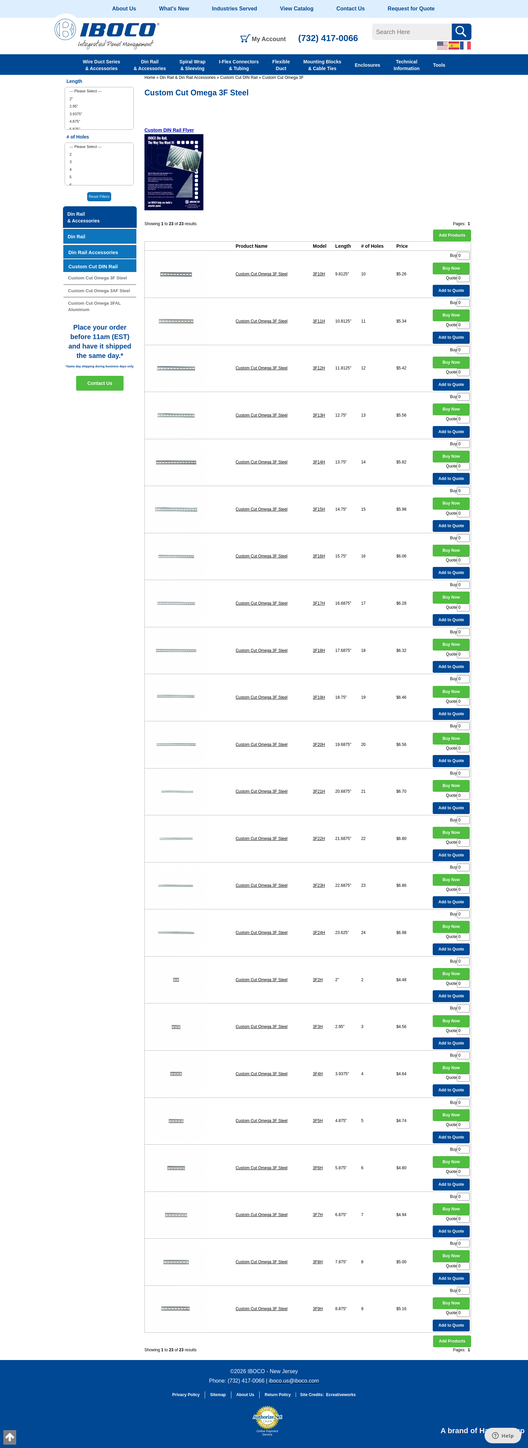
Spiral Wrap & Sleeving (192, 65)
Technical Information (407, 65)
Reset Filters (99, 196)
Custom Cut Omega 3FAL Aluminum (94, 306)
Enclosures (367, 65)
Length (343, 246)
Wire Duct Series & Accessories (101, 65)
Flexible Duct (281, 65)
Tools (439, 65)
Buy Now (451, 268)
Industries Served (234, 8)
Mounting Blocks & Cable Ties (322, 65)
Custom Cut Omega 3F (282, 77)
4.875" (74, 121)
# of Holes (372, 246)
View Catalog (297, 8)
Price (402, 246)
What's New (174, 8)
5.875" (74, 129)
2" (71, 99)
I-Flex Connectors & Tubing (239, 65)
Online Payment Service (267, 1432)
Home (149, 77)
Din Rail (76, 236)
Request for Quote (411, 8)
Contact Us (350, 8)
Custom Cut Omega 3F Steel (262, 274)
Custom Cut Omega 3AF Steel (99, 290)
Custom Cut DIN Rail (239, 77)
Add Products (452, 235)
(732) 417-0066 (328, 38)
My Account (269, 39)
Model (319, 246)
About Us (124, 8)
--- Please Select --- (85, 91)
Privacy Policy (186, 1394)
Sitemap (218, 1394)
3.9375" (75, 114)
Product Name (252, 246)
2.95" (73, 106)
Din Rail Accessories (93, 252)
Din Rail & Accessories (150, 65)
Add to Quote (451, 290)
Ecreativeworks (341, 1394)
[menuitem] (99, 91)
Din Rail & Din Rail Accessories (188, 77)
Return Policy (278, 1394)
